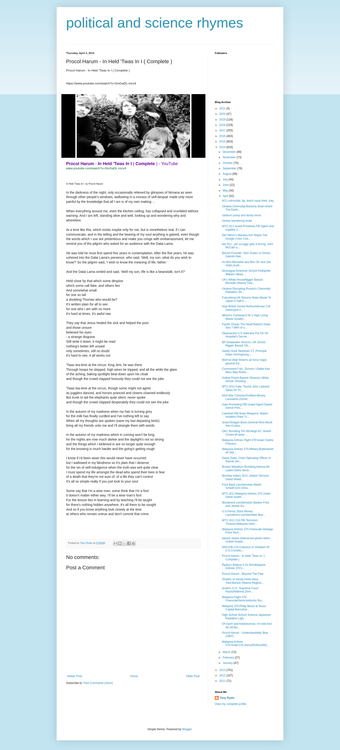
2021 (222, 108)
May (226, 190)
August (227, 173)
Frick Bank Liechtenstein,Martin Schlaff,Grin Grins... (241, 486)
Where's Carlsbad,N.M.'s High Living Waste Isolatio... (245, 317)
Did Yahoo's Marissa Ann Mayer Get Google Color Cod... (244, 236)
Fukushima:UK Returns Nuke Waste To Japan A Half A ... (246, 299)
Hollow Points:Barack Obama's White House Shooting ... (245, 379)
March (227, 652)
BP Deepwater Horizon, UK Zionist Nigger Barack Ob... (243, 344)
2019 (222, 119)
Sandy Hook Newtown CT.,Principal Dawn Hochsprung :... (244, 352)
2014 (222, 147)
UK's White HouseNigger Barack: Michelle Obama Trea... (243, 281)
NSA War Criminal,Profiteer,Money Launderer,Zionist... (243, 397)
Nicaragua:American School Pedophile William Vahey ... (246, 272)
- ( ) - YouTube (122, 163)
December (230, 152)
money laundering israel (237, 220)
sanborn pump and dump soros (241, 215)
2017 (222, 130)
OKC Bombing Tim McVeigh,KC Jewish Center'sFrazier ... (246, 432)
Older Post (193, 676)
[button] (68, 531)
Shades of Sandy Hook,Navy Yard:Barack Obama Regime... (243, 581)
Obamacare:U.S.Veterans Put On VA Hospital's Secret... (245, 335)
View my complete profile (230, 704)
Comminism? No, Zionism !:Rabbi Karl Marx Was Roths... (246, 370)
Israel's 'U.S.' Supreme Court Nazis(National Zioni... (240, 590)
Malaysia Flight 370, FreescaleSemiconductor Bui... (243, 599)
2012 (222, 675)
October (228, 163)
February (229, 657)
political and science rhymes (154, 23)
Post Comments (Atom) (98, 683)
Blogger (187, 729)
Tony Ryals (227, 698)
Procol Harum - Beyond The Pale (243, 573)
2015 (222, 141)
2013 (222, 670)
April (226, 196)
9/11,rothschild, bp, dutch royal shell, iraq (247, 200)
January (228, 663)
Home (134, 676)
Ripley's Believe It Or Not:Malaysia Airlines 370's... (243, 566)
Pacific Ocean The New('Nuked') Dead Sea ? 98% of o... (246, 326)
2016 (222, 136)
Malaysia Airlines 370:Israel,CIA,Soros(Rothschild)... (245, 643)
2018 (222, 125)
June (226, 185)
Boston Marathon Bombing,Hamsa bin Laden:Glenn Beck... (246, 468)
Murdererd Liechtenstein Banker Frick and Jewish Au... (245, 504)
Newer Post (74, 676)
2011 (222, 681)
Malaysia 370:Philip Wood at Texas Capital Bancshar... (244, 607)
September (230, 168)
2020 (222, 114)
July (226, 179)
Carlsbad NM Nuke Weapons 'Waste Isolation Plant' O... (245, 415)
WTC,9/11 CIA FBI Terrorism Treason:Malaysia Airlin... (240, 522)
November (230, 157)
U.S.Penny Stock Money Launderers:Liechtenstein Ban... (243, 513)
